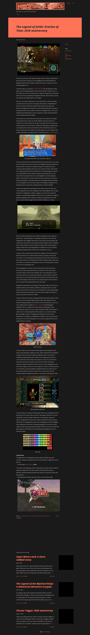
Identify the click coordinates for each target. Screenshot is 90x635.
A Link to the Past (38, 88)
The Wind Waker (52, 132)
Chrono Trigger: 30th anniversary (34, 610)
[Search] (68, 3)
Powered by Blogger (45, 631)
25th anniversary (68, 50)
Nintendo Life (29, 464)
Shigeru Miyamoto (68, 58)
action (66, 54)
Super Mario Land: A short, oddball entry (31, 558)
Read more (52, 576)
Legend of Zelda (68, 55)
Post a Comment (23, 576)
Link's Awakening (39, 305)
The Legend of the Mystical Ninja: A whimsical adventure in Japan (35, 585)
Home (18, 14)
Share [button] (66, 44)
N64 (66, 57)
